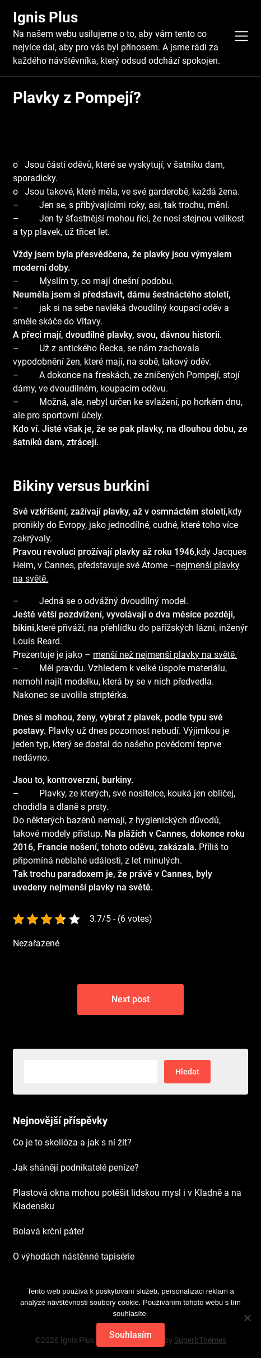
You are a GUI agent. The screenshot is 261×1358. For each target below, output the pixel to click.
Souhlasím (130, 1334)
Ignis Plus (45, 17)
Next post (130, 999)
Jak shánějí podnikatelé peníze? (76, 1167)
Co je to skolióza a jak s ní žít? (72, 1142)
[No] (247, 1317)
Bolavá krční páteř (48, 1231)
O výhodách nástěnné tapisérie (73, 1256)
